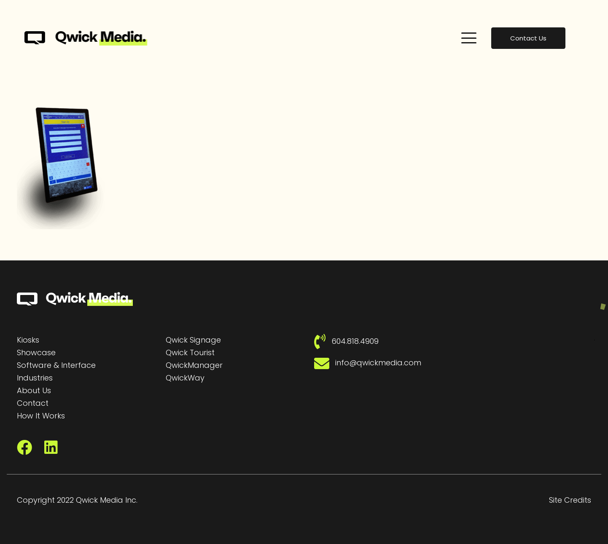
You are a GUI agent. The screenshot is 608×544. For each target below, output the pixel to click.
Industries (35, 377)
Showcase (36, 352)
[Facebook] (24, 447)
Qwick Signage (193, 340)
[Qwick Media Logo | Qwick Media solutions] (86, 38)
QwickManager (194, 365)
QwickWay (185, 377)
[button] (469, 38)
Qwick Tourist (190, 352)
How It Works (41, 415)
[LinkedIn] (51, 447)
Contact (32, 403)
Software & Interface (56, 365)
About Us (34, 390)
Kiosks (28, 340)
